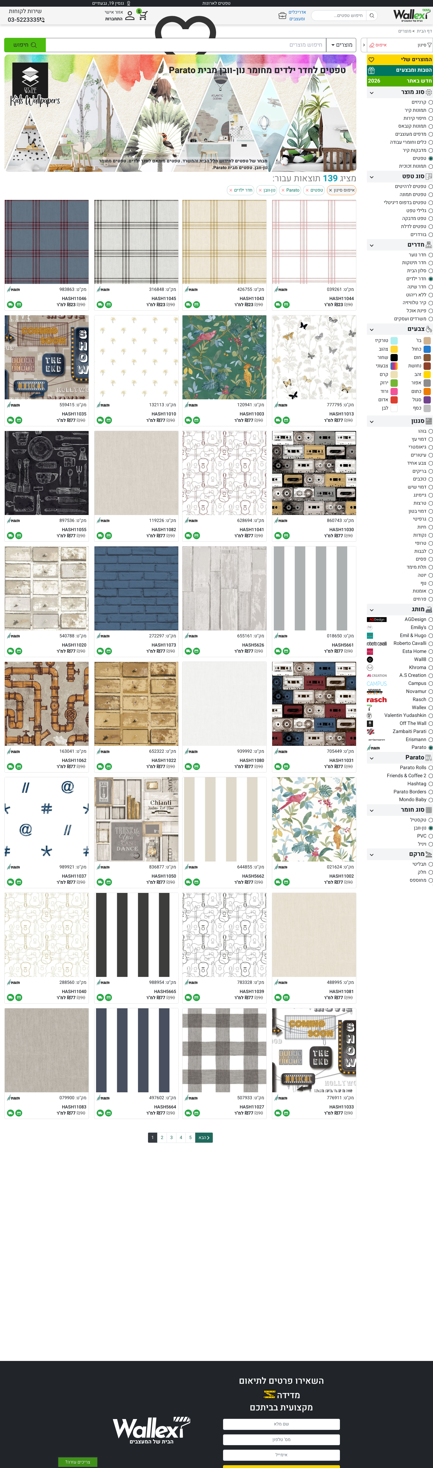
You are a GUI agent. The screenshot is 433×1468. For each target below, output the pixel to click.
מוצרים (404, 31)
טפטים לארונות (216, 3)
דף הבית (424, 31)
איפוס (381, 45)
